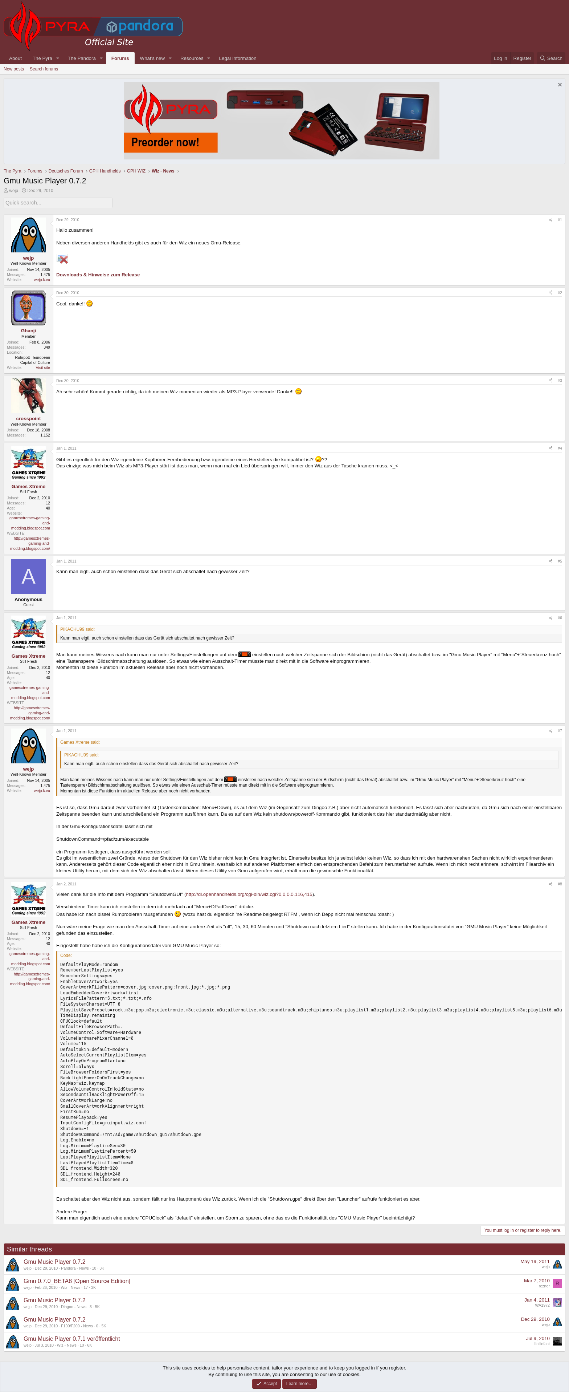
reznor (544, 1285)
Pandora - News (75, 1267)
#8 (560, 883)
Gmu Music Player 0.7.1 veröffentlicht (72, 1338)
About (15, 58)
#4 (560, 447)
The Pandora (82, 58)
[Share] (550, 219)
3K (101, 1267)
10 (94, 1267)
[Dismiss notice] (559, 85)
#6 (560, 617)
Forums (120, 58)
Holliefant (542, 1343)
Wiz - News (71, 1287)
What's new (152, 58)
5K (97, 1306)
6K (89, 1344)
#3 (560, 380)
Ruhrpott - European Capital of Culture (32, 359)
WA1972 (542, 1304)
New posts (14, 69)
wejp (13, 190)
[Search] (551, 58)
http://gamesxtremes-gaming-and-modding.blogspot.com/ (30, 542)
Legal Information (238, 58)
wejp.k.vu (42, 279)
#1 (560, 219)
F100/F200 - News (77, 1325)
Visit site (43, 367)
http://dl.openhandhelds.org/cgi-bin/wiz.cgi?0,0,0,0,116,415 (249, 893)
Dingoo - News (73, 1306)
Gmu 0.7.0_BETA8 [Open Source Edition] (77, 1280)
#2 (560, 292)
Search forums (44, 69)
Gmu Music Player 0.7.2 (55, 1261)
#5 (560, 560)
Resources (192, 58)
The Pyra (42, 58)
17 (85, 1287)
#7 (560, 730)
